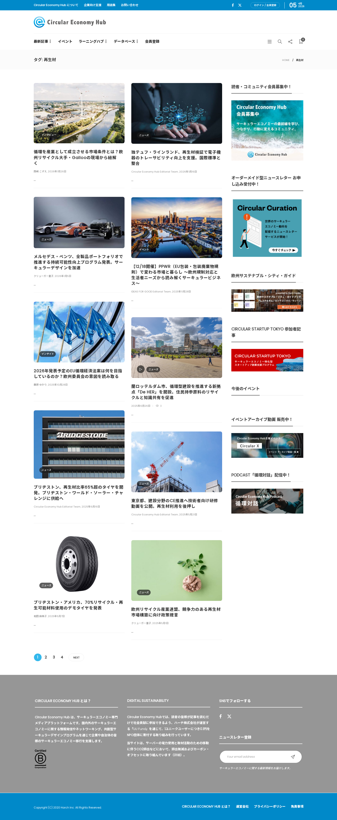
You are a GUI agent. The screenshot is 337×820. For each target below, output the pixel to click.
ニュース (144, 135)
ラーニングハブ (91, 41)
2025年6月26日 (140, 406)
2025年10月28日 (58, 384)
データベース (124, 41)
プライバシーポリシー (270, 806)
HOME (286, 60)
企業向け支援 (92, 5)
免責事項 (297, 806)
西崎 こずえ (40, 171)
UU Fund (139, 729)
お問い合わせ (129, 5)
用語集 (111, 5)
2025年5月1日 (160, 623)
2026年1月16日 (188, 171)
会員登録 (152, 41)
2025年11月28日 (181, 291)
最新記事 (41, 41)
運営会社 (242, 806)
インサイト (47, 354)
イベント (65, 41)
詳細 (177, 755)
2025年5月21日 (188, 514)
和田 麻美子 (40, 616)
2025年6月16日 (91, 506)
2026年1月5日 (63, 276)
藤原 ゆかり (40, 384)
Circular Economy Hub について (56, 5)
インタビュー (48, 135)
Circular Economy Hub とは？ (206, 806)
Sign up (293, 757)
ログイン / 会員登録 (265, 5)
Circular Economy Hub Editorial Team (154, 171)
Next (76, 657)
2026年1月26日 (57, 171)
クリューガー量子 (44, 276)
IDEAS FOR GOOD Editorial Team (151, 291)
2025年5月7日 (56, 616)
